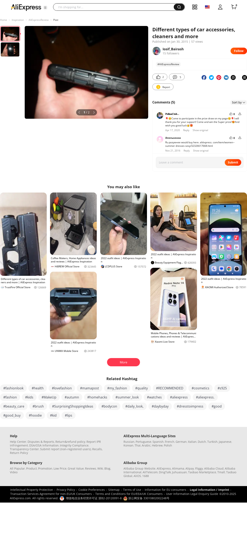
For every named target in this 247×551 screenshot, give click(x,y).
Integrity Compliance (74, 445)
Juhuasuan (179, 472)
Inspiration (18, 20)
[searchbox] (115, 7)
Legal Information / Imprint (209, 490)
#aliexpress (179, 397)
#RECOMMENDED (169, 388)
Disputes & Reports (41, 442)
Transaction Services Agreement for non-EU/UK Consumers (51, 494)
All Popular (17, 468)
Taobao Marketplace (202, 472)
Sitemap (114, 490)
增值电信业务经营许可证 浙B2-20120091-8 (94, 498)
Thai (138, 445)
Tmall (221, 472)
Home (3, 20)
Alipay (189, 468)
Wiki (100, 468)
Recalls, (97, 449)
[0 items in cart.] (234, 7)
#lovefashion (62, 388)
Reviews (90, 468)
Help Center (18, 442)
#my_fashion (117, 388)
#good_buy (12, 415)
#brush (38, 406)
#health (38, 388)
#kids (29, 397)
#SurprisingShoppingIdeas (72, 406)
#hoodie (35, 415)
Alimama (178, 468)
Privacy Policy (66, 490)
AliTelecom (150, 472)
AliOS (137, 476)
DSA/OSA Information (44, 445)
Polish (168, 445)
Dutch (202, 442)
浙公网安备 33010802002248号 (146, 498)
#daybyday (160, 406)
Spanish (158, 442)
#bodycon (109, 406)
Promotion (45, 468)
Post (55, 20)
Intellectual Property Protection (31, 490)
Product (31, 468)
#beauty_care (13, 406)
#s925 (222, 388)
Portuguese (143, 442)
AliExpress (164, 468)
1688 (145, 476)
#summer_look (127, 397)
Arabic (146, 445)
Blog (107, 468)
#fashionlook (13, 388)
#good (217, 406)
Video (13, 472)
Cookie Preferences (91, 490)
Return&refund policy (70, 442)
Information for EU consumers (165, 490)
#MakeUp (49, 397)
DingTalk (165, 472)
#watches (154, 397)
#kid (53, 415)
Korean (128, 445)
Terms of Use (132, 490)
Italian (192, 442)
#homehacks (97, 397)
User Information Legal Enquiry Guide (192, 494)
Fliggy (199, 468)
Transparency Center (24, 449)
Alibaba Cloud (214, 468)
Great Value (76, 468)
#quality (141, 388)
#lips (68, 415)
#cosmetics (200, 388)
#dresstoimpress (190, 406)
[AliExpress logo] (26, 7)
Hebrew (157, 445)
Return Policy (19, 453)
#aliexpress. (205, 397)
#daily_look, (134, 406)
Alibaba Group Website (139, 468)
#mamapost (89, 388)
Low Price (60, 468)
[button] (45, 7)
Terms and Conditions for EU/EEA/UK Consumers (129, 494)
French (169, 442)
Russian (129, 442)
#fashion (10, 397)
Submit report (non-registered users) (65, 449)
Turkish (212, 442)
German (181, 442)
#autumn (72, 397)
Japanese (225, 442)
